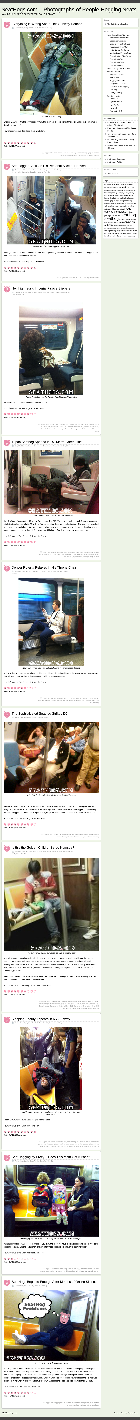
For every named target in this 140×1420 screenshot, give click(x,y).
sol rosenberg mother (122, 228)
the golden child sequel (77, 1008)
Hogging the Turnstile (117, 80)
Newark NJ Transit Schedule (50, 429)
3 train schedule (61, 1142)
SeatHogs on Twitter (114, 162)
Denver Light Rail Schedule (73, 698)
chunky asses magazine (69, 1001)
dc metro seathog (66, 834)
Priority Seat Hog (56, 571)
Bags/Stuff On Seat (21, 292)
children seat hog (73, 1269)
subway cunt (83, 155)
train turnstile (127, 233)
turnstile (134, 233)
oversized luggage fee (120, 206)
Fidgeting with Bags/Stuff (46, 292)
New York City (45, 172)
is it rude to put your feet (89, 424)
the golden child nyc (80, 1006)
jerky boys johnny (110, 195)
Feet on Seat (19, 28)
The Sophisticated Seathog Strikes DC (40, 713)
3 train (53, 1142)
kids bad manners (86, 1269)
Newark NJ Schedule (91, 426)
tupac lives (56, 554)
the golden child (55, 1006)
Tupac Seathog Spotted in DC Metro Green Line (47, 442)
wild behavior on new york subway (87, 1271)
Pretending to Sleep (45, 28)
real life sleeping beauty (52, 1144)
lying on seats (65, 1003)
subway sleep (94, 1146)
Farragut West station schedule (72, 837)
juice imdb (63, 552)
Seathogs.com (12, 1413)
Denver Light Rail (57, 698)
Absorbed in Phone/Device (23, 170)
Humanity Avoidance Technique (118, 35)
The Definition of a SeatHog (117, 24)
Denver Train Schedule (65, 700)
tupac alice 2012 (85, 552)
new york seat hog (92, 1003)
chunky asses (55, 1001)
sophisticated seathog (91, 837)
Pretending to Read (30, 717)
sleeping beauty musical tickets (50, 1146)
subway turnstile (125, 231)
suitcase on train (117, 233)
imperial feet (64, 424)
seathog (96, 703)
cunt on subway (82, 153)
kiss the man (81, 1142)
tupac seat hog (78, 554)
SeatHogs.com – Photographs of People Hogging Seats (69, 9)
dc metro (56, 834)
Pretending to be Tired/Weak (120, 56)
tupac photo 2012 (66, 554)
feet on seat (77, 700)
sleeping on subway (71, 155)
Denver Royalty (88, 698)
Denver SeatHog (50, 700)
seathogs (83, 1405)
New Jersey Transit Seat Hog (73, 426)
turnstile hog (108, 236)
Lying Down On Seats (31, 28)
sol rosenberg (127, 225)
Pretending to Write (117, 65)
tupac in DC (48, 554)
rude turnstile (116, 216)
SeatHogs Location (114, 96)
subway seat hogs (93, 1405)
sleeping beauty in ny (91, 1144)
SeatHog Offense (113, 72)
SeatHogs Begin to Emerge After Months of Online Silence (54, 1282)
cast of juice (55, 552)
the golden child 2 (67, 1006)
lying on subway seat (78, 1003)
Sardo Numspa (44, 1006)
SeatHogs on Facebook (116, 159)
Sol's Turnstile (118, 225)
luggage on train (109, 203)
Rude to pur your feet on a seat (81, 429)
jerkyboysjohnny (128, 193)
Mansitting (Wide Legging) (119, 87)
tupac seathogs (89, 554)
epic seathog (71, 1142)
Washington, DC (63, 446)
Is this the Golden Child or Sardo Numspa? (43, 847)
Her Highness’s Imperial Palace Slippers (41, 288)
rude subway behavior (117, 210)
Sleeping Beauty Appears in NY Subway (41, 1019)
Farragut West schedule (80, 834)
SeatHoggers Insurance (91, 278)
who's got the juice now (91, 556)
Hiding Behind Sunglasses (119, 50)
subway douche (93, 155)
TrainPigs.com (112, 173)
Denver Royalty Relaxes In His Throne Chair (44, 567)
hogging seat (58, 1403)
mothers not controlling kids (59, 1271)
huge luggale (117, 190)
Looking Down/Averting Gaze (47, 446)
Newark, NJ (20, 294)
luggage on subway (126, 201)
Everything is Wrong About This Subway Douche (47, 24)
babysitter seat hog (60, 1269)
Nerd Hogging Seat (88, 700)
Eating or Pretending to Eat (42, 170)
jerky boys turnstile (122, 195)
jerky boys (119, 193)
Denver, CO (37, 571)
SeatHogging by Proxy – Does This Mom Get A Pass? (51, 1157)
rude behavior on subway (68, 1144)
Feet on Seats (54, 424)
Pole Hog (113, 90)
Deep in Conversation (118, 41)
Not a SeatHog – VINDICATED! (118, 69)
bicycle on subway (70, 153)
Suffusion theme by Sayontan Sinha (126, 1413)
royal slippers (65, 429)
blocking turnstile (122, 184)
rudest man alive (73, 552)
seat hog (72, 1271)
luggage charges (113, 201)
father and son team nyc (86, 1001)
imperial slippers (74, 424)
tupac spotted (77, 556)
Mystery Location (116, 102)
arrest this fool (58, 153)
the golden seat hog (92, 1008)
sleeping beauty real (68, 1146)
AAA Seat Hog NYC (75, 278)
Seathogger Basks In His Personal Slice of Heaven (49, 166)
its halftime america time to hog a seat (76, 1403)
